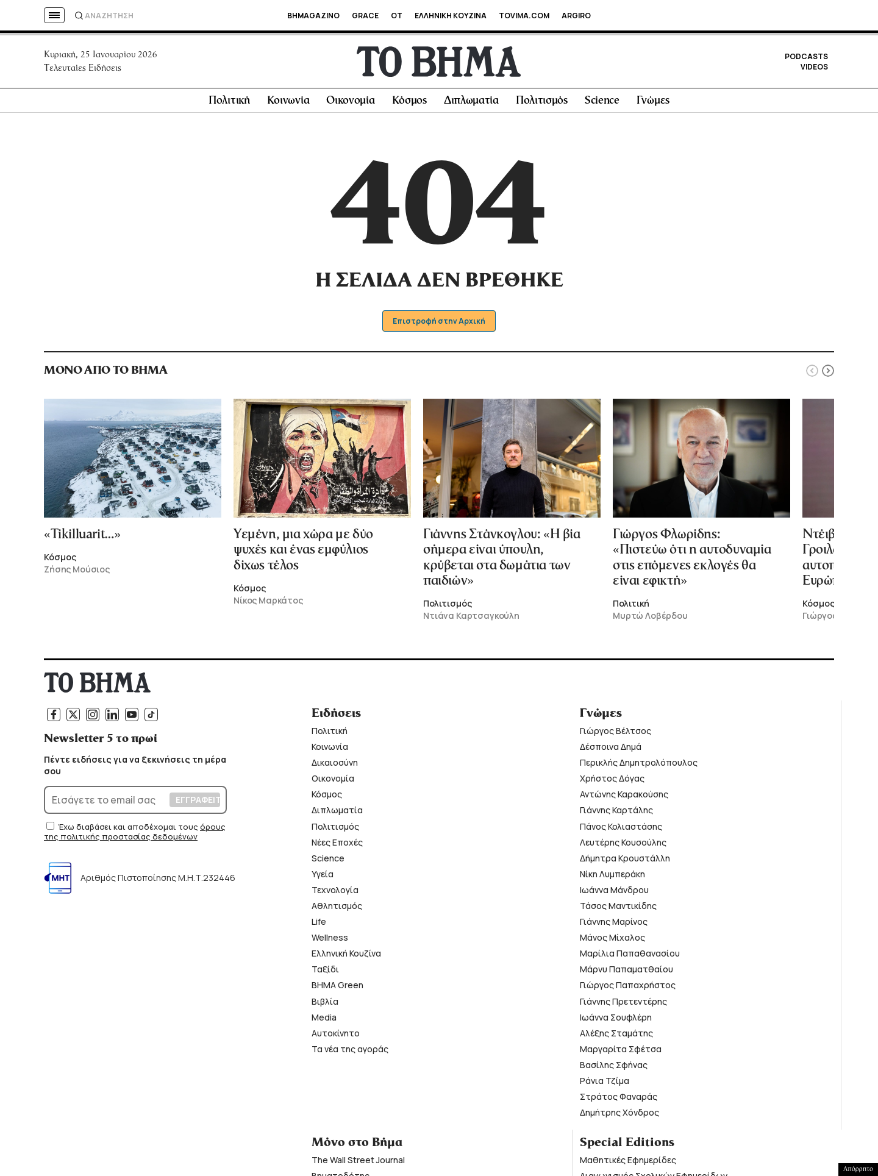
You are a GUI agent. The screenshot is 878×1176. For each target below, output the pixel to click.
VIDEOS (814, 68)
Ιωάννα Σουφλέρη (616, 1020)
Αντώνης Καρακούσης (624, 798)
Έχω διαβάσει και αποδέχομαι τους (129, 830)
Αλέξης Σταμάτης (616, 1036)
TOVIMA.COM (524, 15)
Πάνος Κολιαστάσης (621, 829)
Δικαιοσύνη (335, 766)
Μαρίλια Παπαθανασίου (630, 957)
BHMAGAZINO (313, 15)
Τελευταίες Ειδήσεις (82, 69)
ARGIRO (576, 15)
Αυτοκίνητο (336, 1036)
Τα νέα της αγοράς (350, 1052)
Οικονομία (350, 104)
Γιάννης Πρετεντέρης (623, 1004)
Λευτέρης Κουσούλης (623, 845)
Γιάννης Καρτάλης (616, 813)
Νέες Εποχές (337, 845)
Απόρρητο (858, 1169)
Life (319, 925)
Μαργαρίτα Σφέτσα (621, 1052)
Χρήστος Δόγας (612, 782)
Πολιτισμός (542, 104)
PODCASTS (806, 58)
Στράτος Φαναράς (618, 1100)
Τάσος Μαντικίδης (618, 909)
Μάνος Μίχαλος (612, 941)
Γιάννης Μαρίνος (614, 925)
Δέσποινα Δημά (610, 750)
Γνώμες (653, 104)
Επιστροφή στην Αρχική (439, 324)
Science (602, 104)
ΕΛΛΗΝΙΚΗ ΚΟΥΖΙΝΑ (451, 15)
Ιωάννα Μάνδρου (614, 893)
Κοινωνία (288, 104)
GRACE (365, 15)
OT (396, 15)
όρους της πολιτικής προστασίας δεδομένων (135, 835)
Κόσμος (409, 104)
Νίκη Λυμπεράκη (612, 877)
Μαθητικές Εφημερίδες (628, 1163)
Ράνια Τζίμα (604, 1084)
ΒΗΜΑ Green (337, 988)
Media (324, 1020)
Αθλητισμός (337, 909)
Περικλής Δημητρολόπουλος (639, 766)
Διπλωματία (471, 104)
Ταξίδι (325, 972)
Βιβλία (325, 1004)
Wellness (330, 941)
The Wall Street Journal (358, 1163)
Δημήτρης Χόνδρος (619, 1116)
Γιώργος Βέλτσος (615, 734)
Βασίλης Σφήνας (614, 1068)
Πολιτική (229, 104)
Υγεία (323, 877)
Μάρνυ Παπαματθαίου (626, 972)
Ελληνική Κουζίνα (346, 957)
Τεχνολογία (335, 893)
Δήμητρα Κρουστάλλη (625, 861)
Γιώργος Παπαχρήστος (628, 988)
